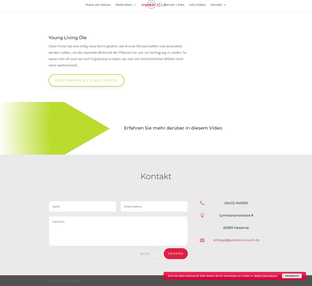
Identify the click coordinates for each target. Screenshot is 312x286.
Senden (175, 253)
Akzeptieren (292, 275)
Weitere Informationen (265, 276)
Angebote (148, 5)
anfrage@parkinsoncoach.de (236, 240)
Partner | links (174, 5)
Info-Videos (197, 5)
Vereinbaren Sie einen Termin (86, 80)
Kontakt (216, 5)
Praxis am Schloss (98, 5)
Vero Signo (73, 280)
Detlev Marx (124, 5)
